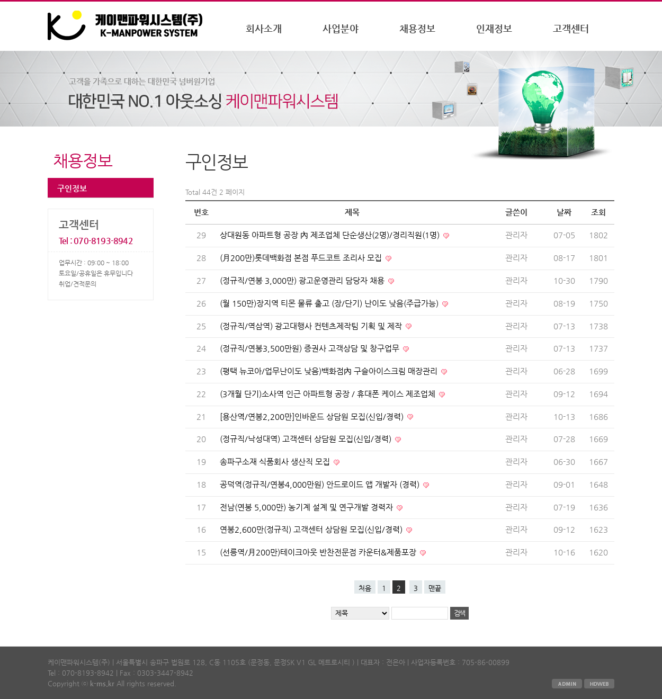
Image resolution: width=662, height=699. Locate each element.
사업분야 (341, 28)
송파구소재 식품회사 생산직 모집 (276, 462)
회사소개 (264, 28)
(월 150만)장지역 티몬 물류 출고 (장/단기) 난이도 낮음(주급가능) (330, 303)
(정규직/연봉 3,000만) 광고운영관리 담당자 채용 (303, 280)
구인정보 (72, 188)
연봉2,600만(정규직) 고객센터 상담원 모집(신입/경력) (312, 529)
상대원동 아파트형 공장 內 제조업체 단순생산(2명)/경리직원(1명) (331, 235)
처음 (365, 588)
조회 (598, 212)
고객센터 (571, 28)
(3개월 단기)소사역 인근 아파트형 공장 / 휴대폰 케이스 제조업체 (328, 394)
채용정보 (417, 28)
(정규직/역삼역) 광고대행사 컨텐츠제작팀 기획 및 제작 (312, 326)
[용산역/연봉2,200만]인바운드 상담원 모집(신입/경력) (313, 417)
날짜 (564, 212)
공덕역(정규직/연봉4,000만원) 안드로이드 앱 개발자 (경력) (321, 484)
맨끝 (434, 588)
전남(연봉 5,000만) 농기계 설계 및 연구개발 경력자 (307, 507)
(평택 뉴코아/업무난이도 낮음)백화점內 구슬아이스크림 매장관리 (330, 371)
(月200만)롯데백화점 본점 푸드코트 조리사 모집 (302, 258)
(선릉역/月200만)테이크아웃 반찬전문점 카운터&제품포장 (319, 552)
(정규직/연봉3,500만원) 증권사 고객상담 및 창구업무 (310, 348)
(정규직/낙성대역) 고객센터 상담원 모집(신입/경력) (306, 439)
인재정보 (494, 28)
